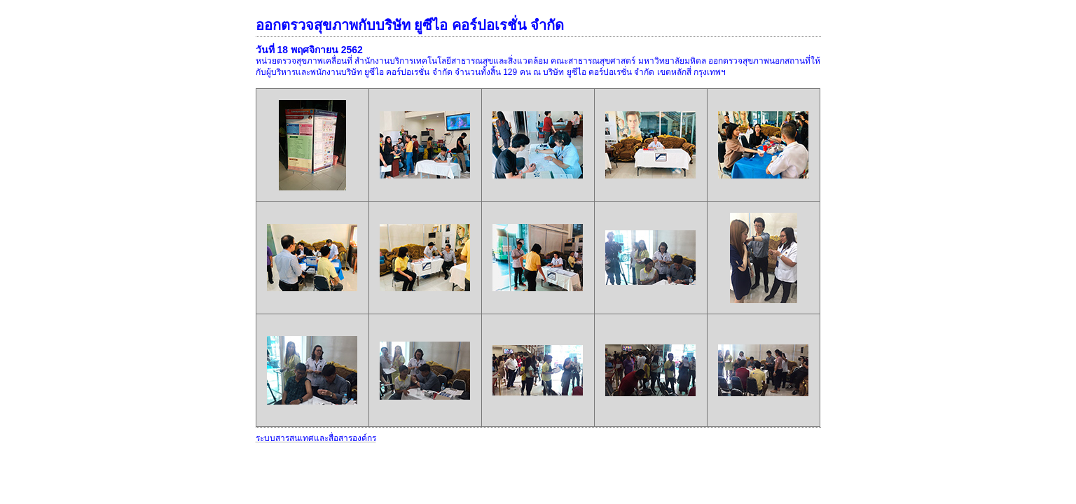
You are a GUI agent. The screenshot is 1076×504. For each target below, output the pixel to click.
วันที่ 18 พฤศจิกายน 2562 (309, 49)
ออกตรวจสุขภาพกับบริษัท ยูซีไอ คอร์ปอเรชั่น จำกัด (410, 25)
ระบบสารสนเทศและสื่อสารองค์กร (316, 438)
